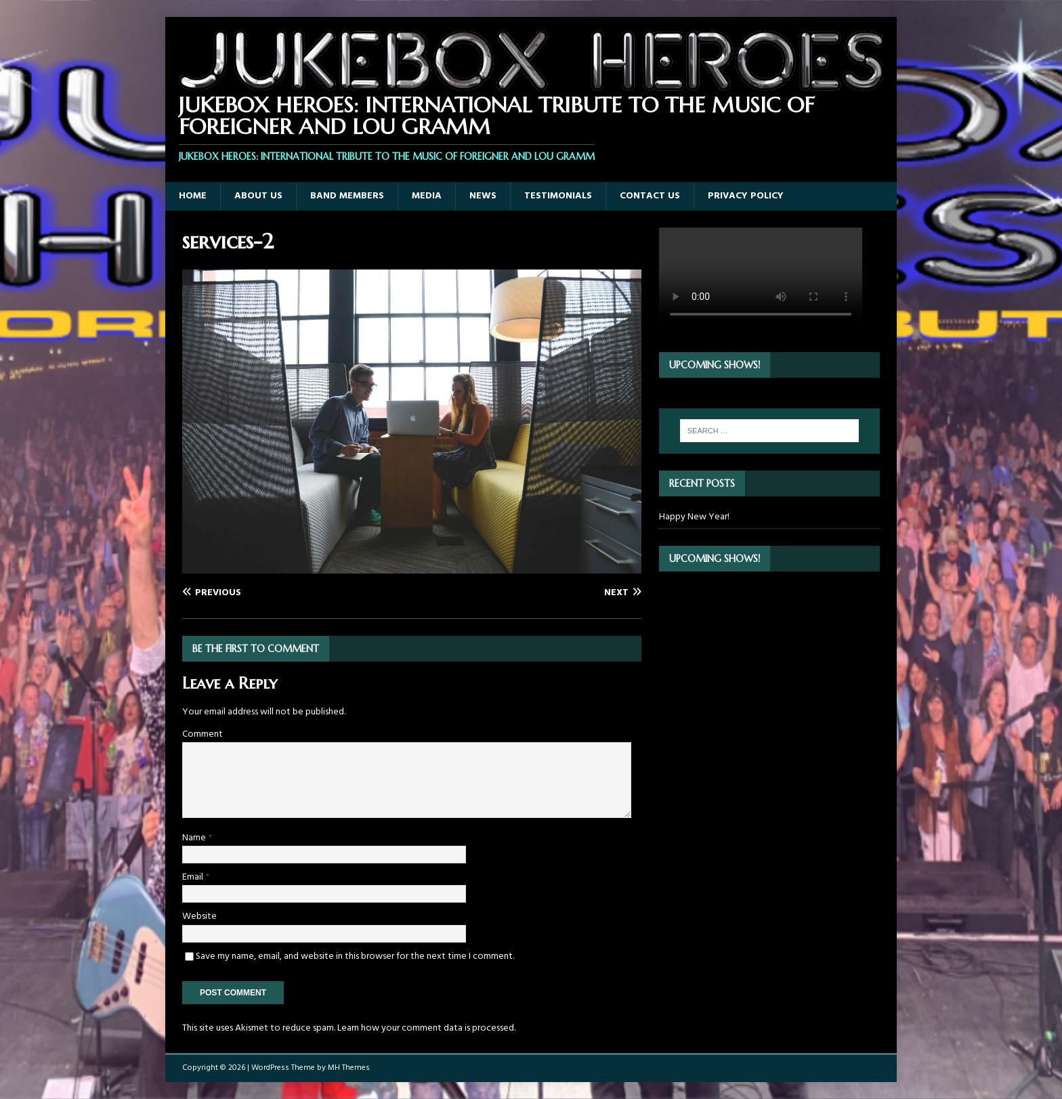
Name (195, 838)
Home (193, 196)
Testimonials (558, 196)
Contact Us (650, 196)
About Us (258, 196)
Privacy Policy (746, 196)
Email (193, 877)
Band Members (347, 196)
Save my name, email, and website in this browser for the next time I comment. (355, 956)
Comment (202, 734)
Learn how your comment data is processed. (426, 1028)
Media (427, 196)
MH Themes (349, 1068)
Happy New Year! (694, 517)
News (482, 196)
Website (199, 916)
